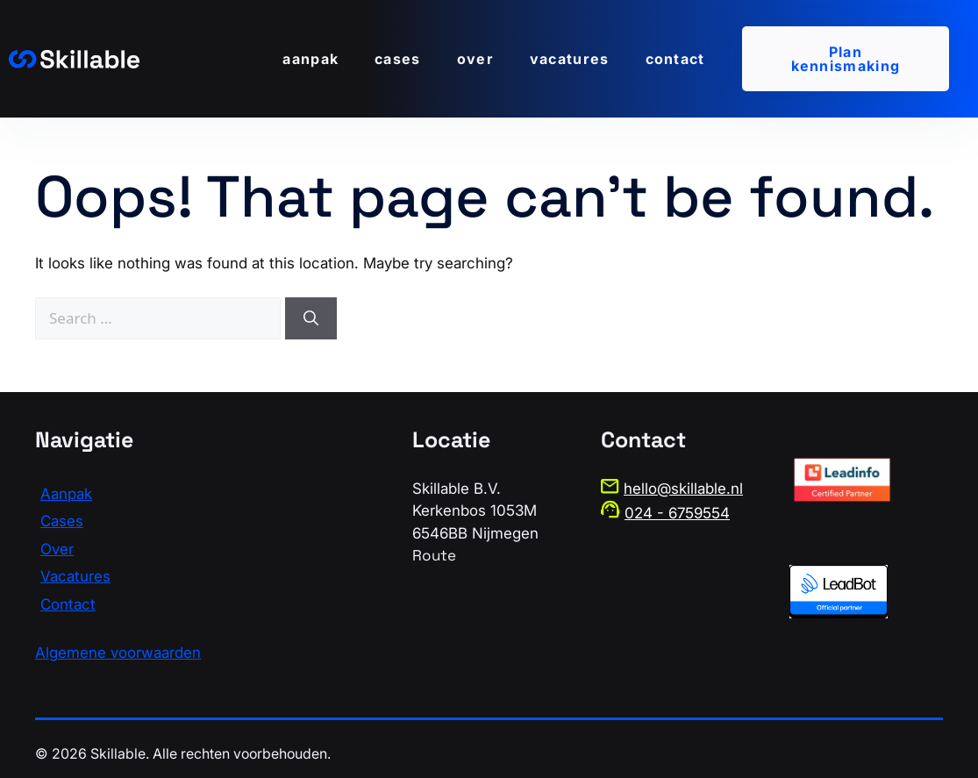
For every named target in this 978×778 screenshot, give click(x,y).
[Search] (311, 318)
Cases (398, 59)
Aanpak (310, 59)
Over (475, 59)
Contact (675, 59)
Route (434, 555)
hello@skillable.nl (683, 488)
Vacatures (570, 59)
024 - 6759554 (677, 513)
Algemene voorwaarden (118, 652)
